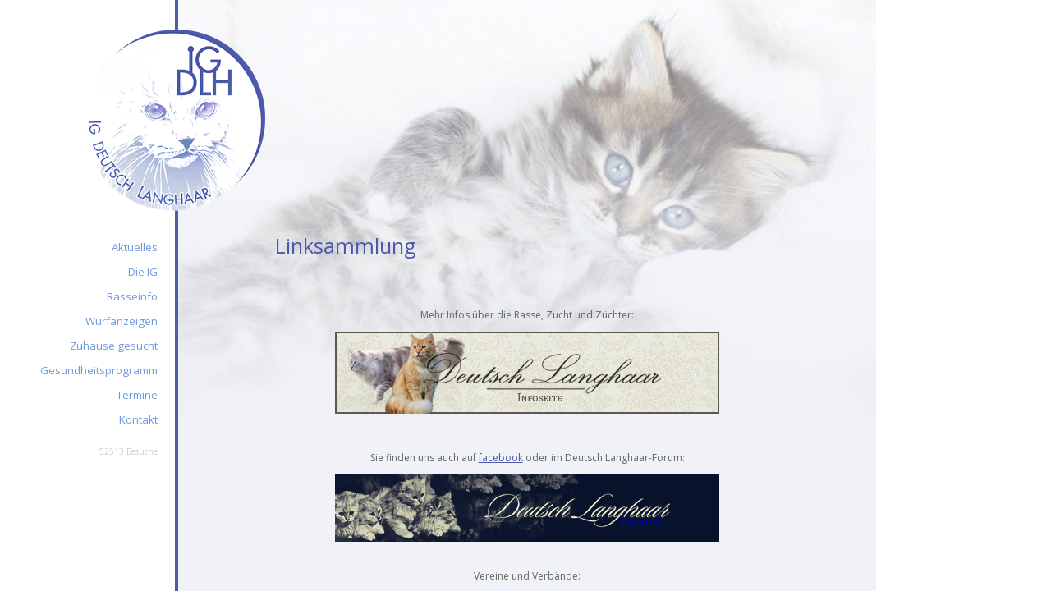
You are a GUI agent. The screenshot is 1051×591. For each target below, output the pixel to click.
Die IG (143, 271)
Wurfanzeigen (121, 321)
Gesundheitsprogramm (99, 370)
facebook (501, 458)
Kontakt (138, 419)
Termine (137, 394)
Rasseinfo (132, 296)
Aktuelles (135, 247)
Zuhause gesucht (114, 345)
